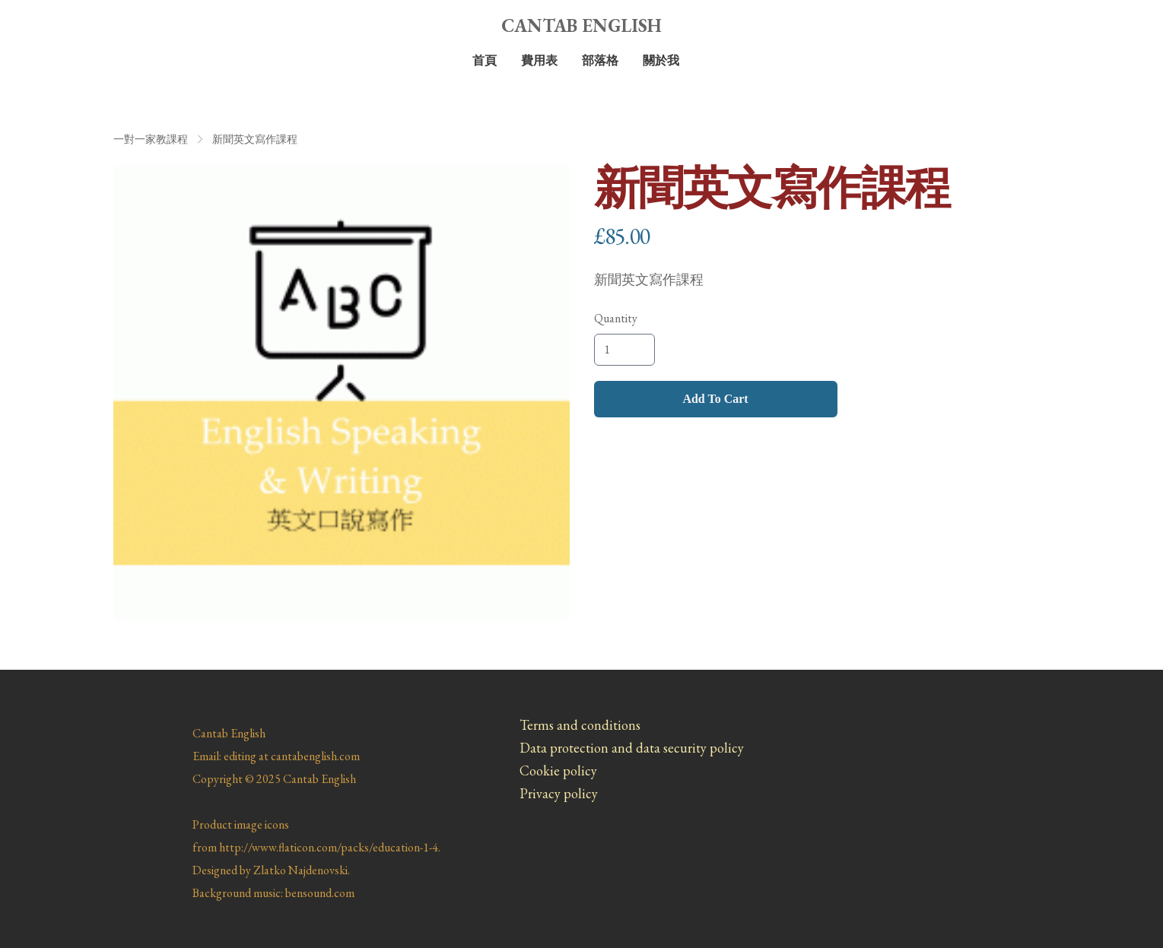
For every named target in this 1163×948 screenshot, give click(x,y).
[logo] (581, 26)
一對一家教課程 (150, 139)
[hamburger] (125, 24)
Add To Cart (715, 398)
